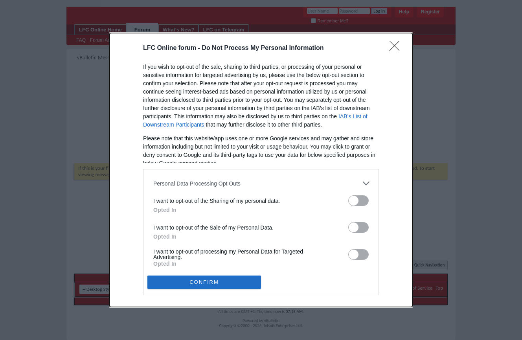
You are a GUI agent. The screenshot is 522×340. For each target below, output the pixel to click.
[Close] (397, 48)
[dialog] (261, 170)
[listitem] (261, 183)
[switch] (358, 200)
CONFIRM (204, 282)
